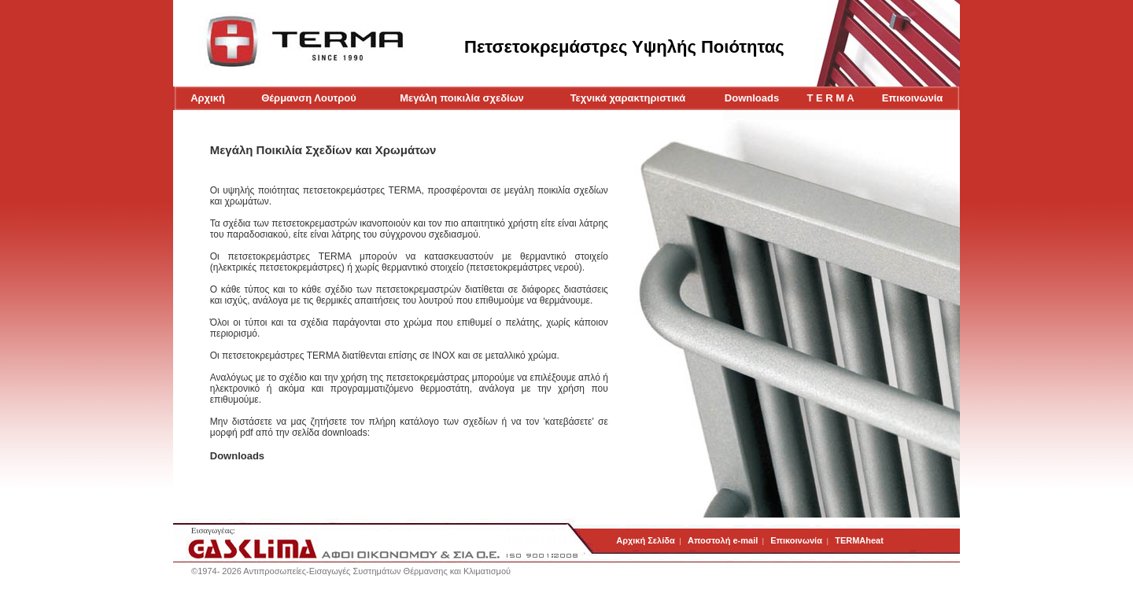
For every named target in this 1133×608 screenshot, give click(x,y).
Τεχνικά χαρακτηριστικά (628, 98)
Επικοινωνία (912, 98)
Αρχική (207, 98)
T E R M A (830, 98)
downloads (344, 432)
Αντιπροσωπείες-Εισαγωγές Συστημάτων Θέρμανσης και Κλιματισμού (377, 571)
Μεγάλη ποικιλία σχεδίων (462, 98)
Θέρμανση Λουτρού (308, 98)
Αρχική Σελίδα (646, 540)
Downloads (752, 98)
